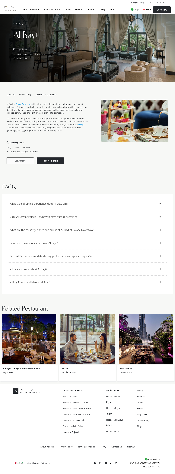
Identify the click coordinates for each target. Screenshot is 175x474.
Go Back (18, 23)
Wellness (79, 9)
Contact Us (116, 446)
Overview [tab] (11, 94)
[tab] (25, 95)
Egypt (109, 402)
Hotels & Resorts (31, 9)
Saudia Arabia (112, 390)
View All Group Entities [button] (38, 463)
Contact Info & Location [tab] (46, 94)
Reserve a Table (50, 160)
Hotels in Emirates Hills (74, 420)
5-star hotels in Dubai (73, 426)
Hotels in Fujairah (71, 432)
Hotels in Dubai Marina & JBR (76, 414)
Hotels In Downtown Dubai (75, 402)
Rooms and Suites (52, 9)
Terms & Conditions (87, 446)
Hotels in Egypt (113, 408)
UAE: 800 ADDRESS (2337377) (145, 463)
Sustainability (143, 420)
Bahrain (109, 425)
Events (91, 9)
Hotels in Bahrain (114, 431)
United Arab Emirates (73, 390)
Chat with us (152, 459)
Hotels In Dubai (70, 396)
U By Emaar (142, 414)
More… (113, 9)
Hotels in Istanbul (114, 419)
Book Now (162, 9)
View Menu (20, 160)
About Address (47, 446)
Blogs (139, 426)
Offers (140, 402)
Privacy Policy (66, 446)
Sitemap (131, 446)
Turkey (109, 413)
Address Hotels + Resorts (159, 2)
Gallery (102, 9)
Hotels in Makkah (114, 396)
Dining (68, 9)
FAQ (104, 446)
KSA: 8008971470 (151, 466)
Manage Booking (137, 2)
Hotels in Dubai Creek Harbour (77, 408)
